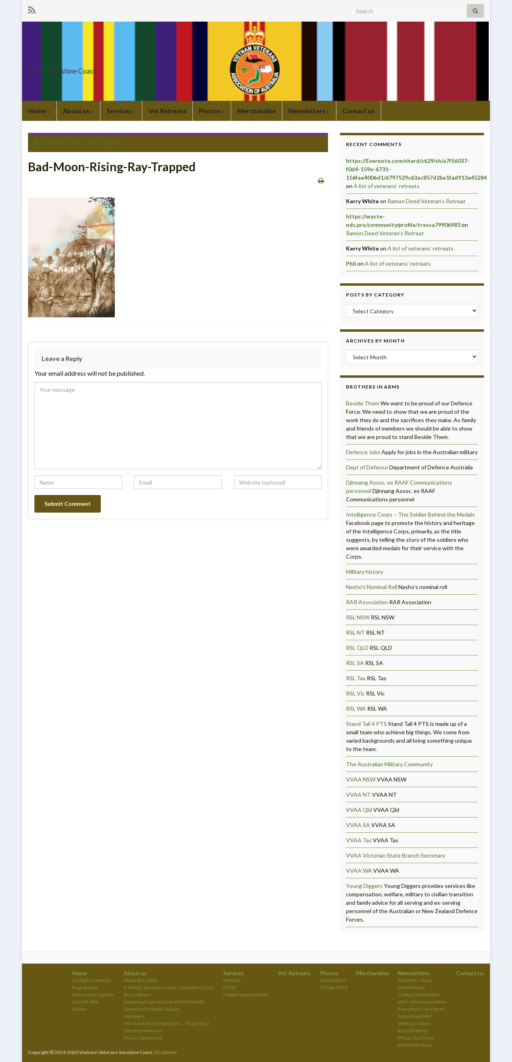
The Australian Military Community (389, 764)
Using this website (91, 980)
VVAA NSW (361, 779)
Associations (137, 995)
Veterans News (414, 1023)
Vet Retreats (167, 110)
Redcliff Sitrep (413, 1031)
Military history (364, 571)
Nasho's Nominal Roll (371, 586)
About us (78, 110)
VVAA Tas (359, 840)
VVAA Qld (359, 809)
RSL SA (355, 662)
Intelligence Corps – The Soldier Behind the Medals (410, 514)
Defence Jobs (363, 452)
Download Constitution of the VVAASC (164, 1002)
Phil (351, 263)
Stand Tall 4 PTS (366, 723)
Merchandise (256, 110)
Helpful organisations (246, 995)
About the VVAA (141, 980)
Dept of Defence (367, 467)
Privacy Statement (143, 1038)
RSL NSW (358, 617)
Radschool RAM (415, 1016)
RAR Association (367, 602)
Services (121, 110)
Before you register (93, 995)
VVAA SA (358, 825)
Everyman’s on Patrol (421, 1009)
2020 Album (333, 980)
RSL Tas (356, 678)
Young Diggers (364, 885)
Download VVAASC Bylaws (152, 1009)
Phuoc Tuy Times (416, 1038)
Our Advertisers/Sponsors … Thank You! (167, 1023)
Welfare (232, 980)
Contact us (358, 110)
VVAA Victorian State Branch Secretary (395, 855)
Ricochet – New (414, 980)
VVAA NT (358, 794)
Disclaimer (165, 1052)
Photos (212, 110)
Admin (79, 1009)
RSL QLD (357, 647)
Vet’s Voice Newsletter (422, 1002)
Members (134, 1016)
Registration (85, 987)
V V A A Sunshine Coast (88, 68)
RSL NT (355, 632)
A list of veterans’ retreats (387, 185)
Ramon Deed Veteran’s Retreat (427, 201)
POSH (229, 987)
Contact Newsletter (419, 995)
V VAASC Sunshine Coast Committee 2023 (169, 987)
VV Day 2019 (333, 987)
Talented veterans (143, 1031)
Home (39, 110)
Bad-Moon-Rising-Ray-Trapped (80, 142)
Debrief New (411, 987)
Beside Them (362, 403)
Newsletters (309, 110)
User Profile (85, 1002)
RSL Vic (355, 693)
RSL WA (356, 708)
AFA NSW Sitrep (415, 1045)
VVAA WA (359, 870)
